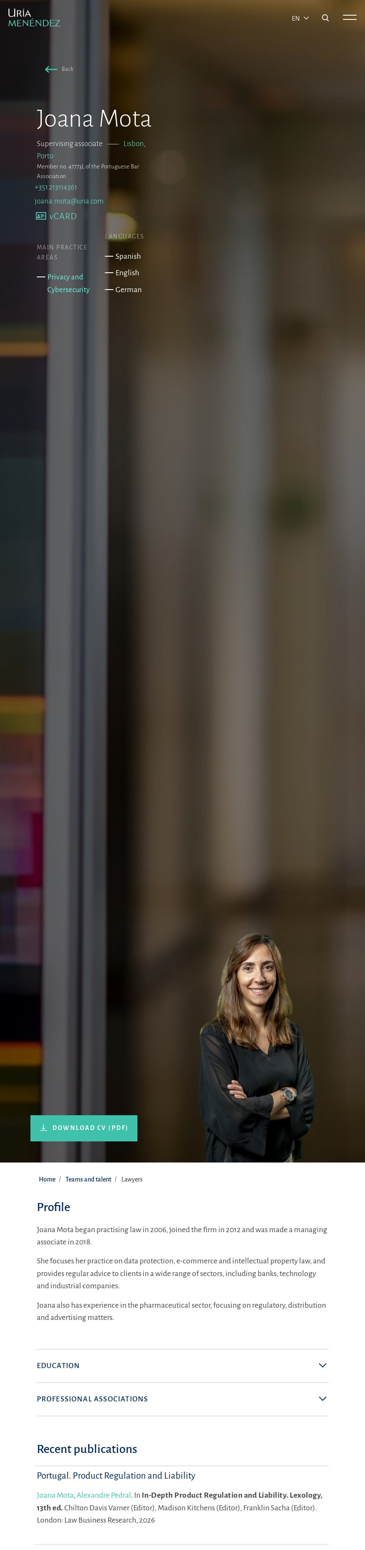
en (296, 18)
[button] (57, 70)
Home (47, 1179)
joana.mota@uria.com (69, 201)
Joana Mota (55, 1495)
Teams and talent (88, 1179)
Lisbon (133, 144)
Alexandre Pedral (104, 1495)
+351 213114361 (56, 187)
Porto (45, 156)
